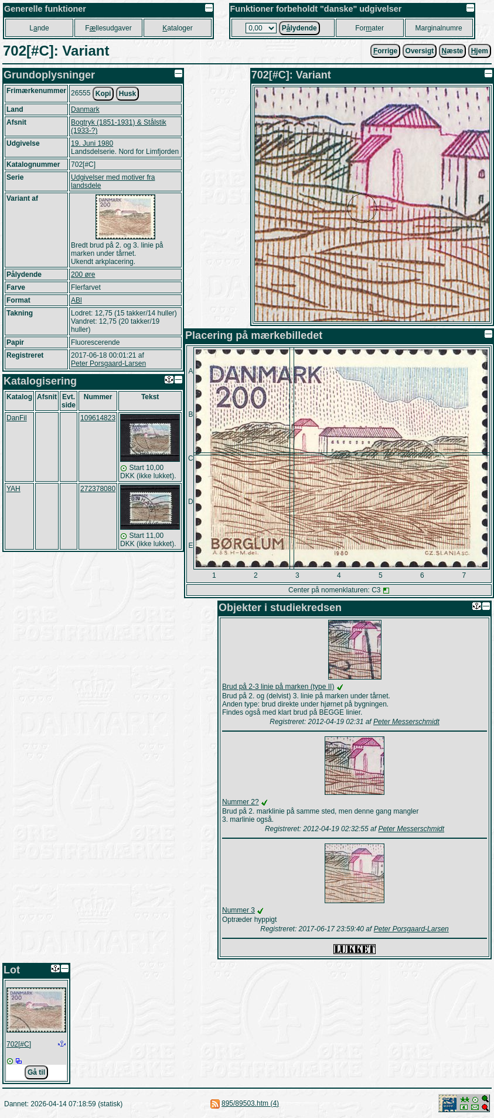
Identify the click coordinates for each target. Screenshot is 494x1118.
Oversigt (420, 51)
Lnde (39, 28)
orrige (385, 51)
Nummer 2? (240, 802)
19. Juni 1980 (92, 143)
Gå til (36, 1072)
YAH (13, 489)
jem (479, 51)
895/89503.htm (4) (250, 1103)
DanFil (16, 418)
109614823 (97, 418)
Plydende (299, 28)
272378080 (97, 489)
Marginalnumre (438, 28)
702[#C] (18, 1044)
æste (453, 51)
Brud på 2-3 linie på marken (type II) (278, 687)
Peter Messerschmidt (406, 722)
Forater (369, 28)
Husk (127, 94)
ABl (76, 300)
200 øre (83, 274)
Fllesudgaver (108, 28)
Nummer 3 (238, 910)
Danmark (85, 109)
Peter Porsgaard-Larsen (108, 363)
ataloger (177, 28)
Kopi (103, 94)
